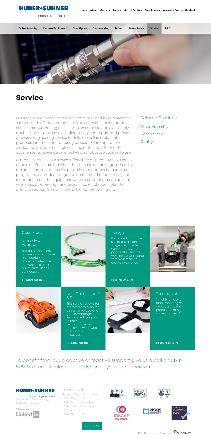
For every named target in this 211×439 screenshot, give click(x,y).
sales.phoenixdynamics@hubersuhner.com (102, 367)
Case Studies (152, 10)
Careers (105, 10)
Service (154, 28)
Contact (190, 10)
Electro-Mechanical (55, 28)
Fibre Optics (80, 28)
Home (84, 10)
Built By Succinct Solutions (154, 433)
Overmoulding (101, 28)
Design (119, 28)
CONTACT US (92, 426)
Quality (116, 10)
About (94, 10)
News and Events (172, 10)
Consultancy (136, 28)
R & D (167, 28)
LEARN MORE (33, 280)
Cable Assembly (28, 28)
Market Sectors (133, 10)
